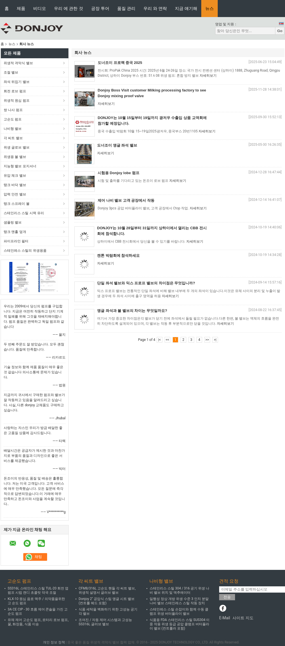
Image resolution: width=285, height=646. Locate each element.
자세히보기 (208, 76)
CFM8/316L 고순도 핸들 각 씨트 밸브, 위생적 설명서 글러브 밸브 (107, 590)
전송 (227, 597)
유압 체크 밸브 (15, 176)
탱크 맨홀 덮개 (15, 232)
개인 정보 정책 (54, 642)
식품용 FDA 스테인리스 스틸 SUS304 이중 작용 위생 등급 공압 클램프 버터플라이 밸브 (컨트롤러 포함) (179, 624)
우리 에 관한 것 (68, 8)
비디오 (39, 8)
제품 (21, 8)
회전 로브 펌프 (15, 91)
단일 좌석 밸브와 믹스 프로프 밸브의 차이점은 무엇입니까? (146, 283)
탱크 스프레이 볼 (17, 204)
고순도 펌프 (13, 119)
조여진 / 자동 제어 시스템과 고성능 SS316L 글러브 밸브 (105, 622)
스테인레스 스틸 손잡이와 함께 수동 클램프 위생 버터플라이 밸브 (179, 611)
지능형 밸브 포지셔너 (20, 166)
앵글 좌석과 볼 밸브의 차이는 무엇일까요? (132, 311)
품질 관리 (126, 8)
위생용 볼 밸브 (15, 157)
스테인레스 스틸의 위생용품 (25, 251)
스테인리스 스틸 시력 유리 (24, 213)
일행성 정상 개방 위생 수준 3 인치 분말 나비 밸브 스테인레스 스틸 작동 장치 (179, 601)
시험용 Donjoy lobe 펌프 (118, 173)
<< (167, 340)
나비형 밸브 (13, 129)
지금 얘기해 (186, 8)
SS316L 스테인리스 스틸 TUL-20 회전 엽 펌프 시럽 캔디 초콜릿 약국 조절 (38, 590)
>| (215, 340)
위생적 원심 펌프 (17, 101)
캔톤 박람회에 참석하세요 (118, 255)
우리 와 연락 (155, 8)
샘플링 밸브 (13, 222)
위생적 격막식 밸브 (18, 63)
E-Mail (224, 618)
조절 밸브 (11, 72)
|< (159, 340)
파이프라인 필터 (16, 241)
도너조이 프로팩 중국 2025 (120, 63)
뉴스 (209, 8)
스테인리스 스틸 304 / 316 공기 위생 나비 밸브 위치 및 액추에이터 (179, 590)
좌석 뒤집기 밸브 (17, 82)
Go (279, 31)
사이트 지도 (242, 618)
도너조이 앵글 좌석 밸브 (117, 145)
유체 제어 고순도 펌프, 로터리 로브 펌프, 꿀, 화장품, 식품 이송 (38, 622)
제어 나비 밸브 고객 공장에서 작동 (126, 200)
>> (207, 340)
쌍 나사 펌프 (13, 110)
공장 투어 (100, 8)
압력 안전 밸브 (15, 194)
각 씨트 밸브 (13, 138)
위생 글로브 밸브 (17, 147)
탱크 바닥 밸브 (15, 185)
